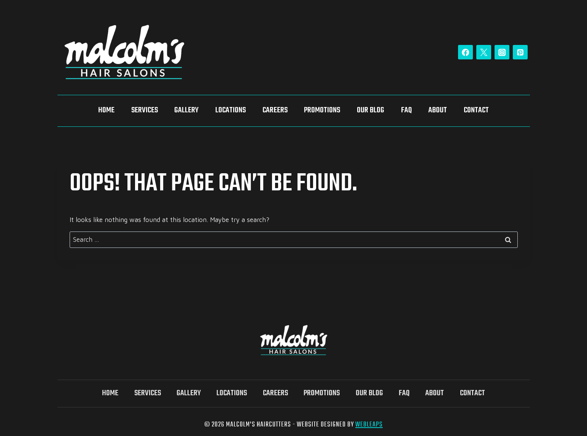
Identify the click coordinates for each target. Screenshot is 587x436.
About (437, 110)
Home (106, 110)
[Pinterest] (520, 52)
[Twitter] (483, 52)
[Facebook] (465, 52)
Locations (230, 110)
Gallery (186, 110)
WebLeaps (369, 424)
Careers (275, 110)
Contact (476, 110)
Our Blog (370, 110)
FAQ (406, 110)
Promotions (322, 110)
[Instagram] (502, 52)
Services (144, 110)
